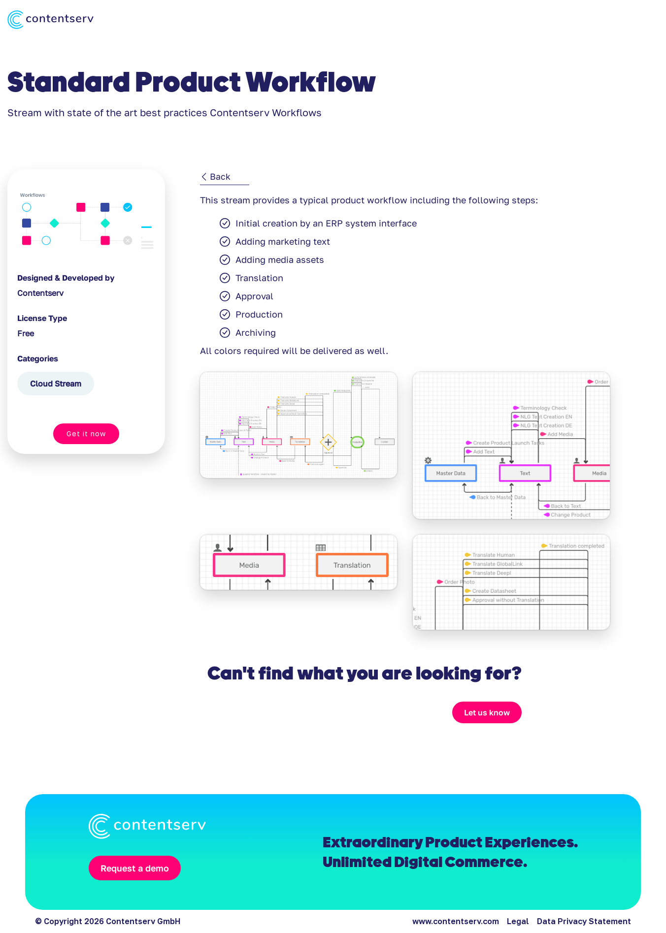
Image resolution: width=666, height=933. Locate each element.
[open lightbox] (298, 445)
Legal (518, 921)
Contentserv (40, 293)
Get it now (86, 433)
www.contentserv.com (455, 921)
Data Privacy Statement (584, 921)
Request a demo (134, 868)
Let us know (487, 712)
